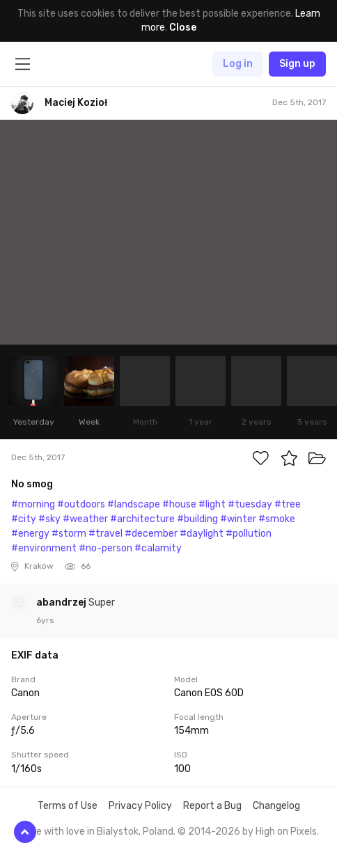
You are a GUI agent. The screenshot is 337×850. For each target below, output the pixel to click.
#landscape (133, 504)
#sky (49, 519)
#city (23, 519)
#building (197, 519)
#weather (85, 519)
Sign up (297, 64)
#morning (33, 504)
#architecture (142, 519)
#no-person (105, 548)
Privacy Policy (140, 806)
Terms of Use (67, 806)
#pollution (249, 534)
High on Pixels (286, 831)
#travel (105, 534)
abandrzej (62, 602)
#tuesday (250, 504)
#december (151, 534)
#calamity (158, 548)
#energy (30, 534)
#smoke (276, 519)
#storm (69, 534)
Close (182, 27)
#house (179, 504)
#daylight (202, 534)
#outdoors (81, 504)
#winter (238, 519)
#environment (44, 548)
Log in (238, 64)
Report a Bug (212, 806)
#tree (287, 504)
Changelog (276, 806)
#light (212, 504)
